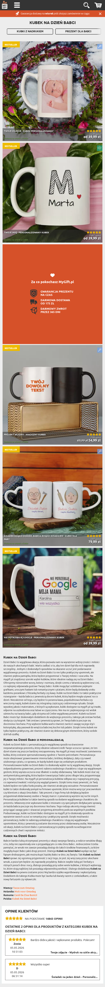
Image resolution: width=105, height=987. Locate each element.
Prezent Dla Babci (78, 31)
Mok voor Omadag (25, 891)
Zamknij (100, 13)
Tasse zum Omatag (23, 888)
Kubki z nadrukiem (30, 31)
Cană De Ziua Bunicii (25, 895)
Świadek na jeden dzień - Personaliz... (75, 977)
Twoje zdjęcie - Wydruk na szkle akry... (74, 952)
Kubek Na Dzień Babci (24, 899)
